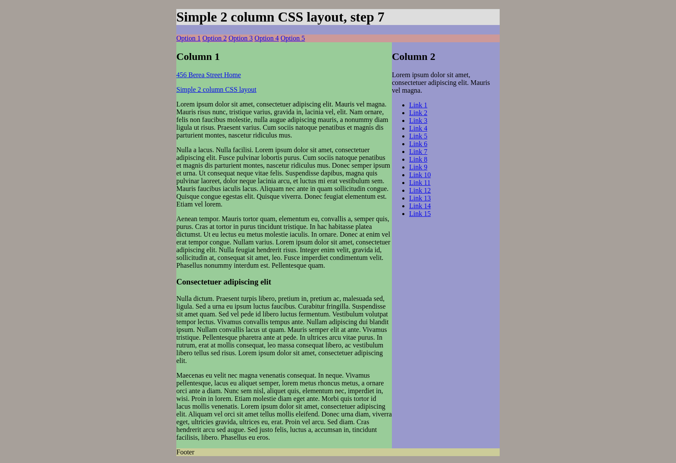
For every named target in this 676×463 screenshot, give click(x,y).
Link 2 (418, 112)
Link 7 (418, 151)
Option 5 (293, 38)
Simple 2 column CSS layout (216, 89)
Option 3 (240, 38)
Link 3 (418, 120)
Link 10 (420, 174)
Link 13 (420, 198)
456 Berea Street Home (208, 74)
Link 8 (418, 159)
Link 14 (420, 206)
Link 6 (418, 143)
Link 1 (418, 105)
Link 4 (418, 128)
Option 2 (214, 38)
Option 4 (266, 38)
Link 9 (418, 167)
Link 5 (418, 136)
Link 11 (420, 182)
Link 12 (420, 190)
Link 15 (420, 213)
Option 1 (188, 38)
